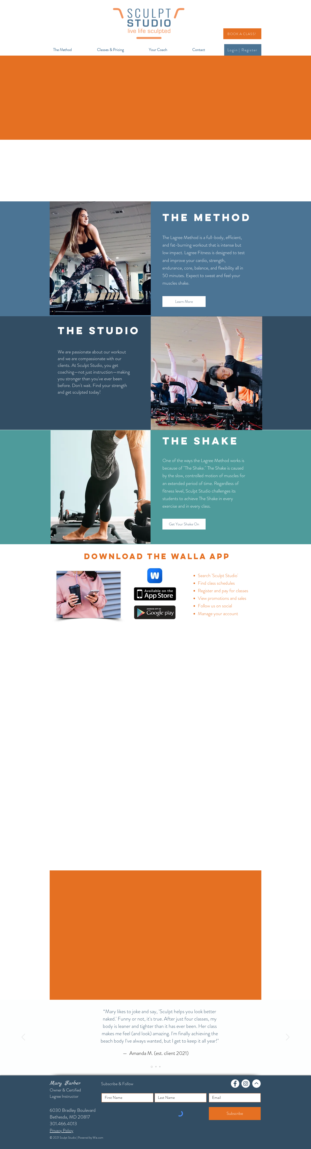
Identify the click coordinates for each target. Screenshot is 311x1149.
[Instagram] (245, 1083)
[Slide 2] (156, 1066)
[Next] (287, 1037)
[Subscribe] (235, 1113)
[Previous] (23, 1037)
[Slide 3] (159, 1066)
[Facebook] (235, 1083)
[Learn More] (184, 301)
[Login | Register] (242, 50)
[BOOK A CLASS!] (242, 33)
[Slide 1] (152, 1067)
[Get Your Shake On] (184, 524)
